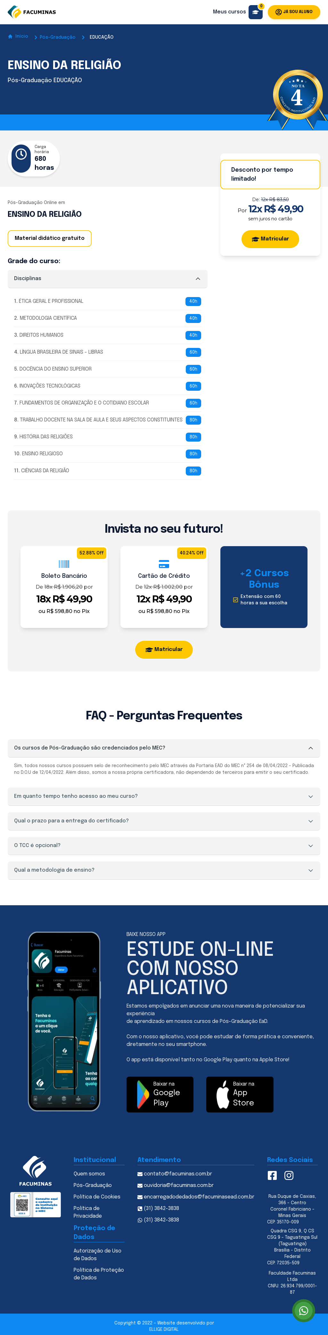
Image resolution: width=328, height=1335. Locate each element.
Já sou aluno (294, 12)
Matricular (270, 239)
